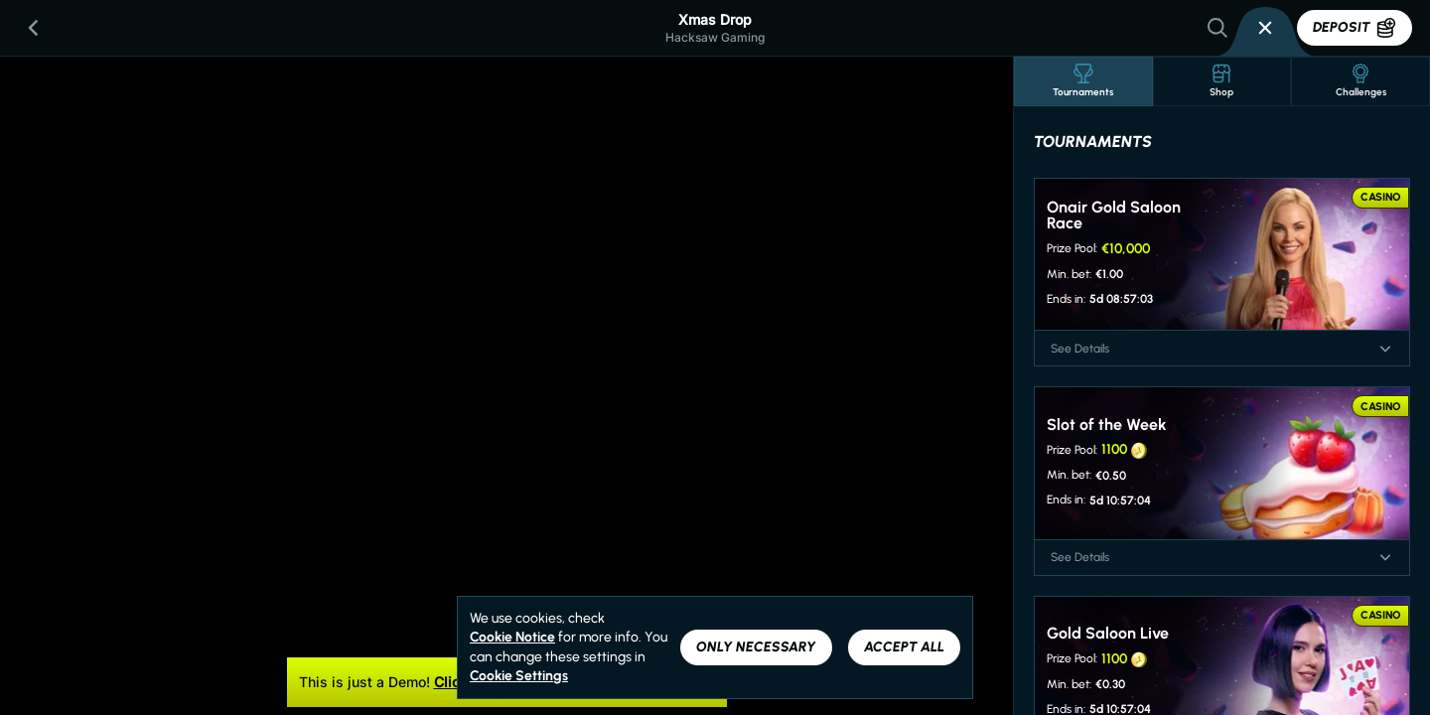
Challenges (1361, 81)
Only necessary (756, 647)
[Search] (1217, 28)
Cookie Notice (512, 637)
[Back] (34, 28)
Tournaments (1083, 81)
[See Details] (1385, 349)
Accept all (904, 647)
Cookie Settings (519, 676)
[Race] (1265, 28)
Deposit (1354, 28)
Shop (1221, 81)
